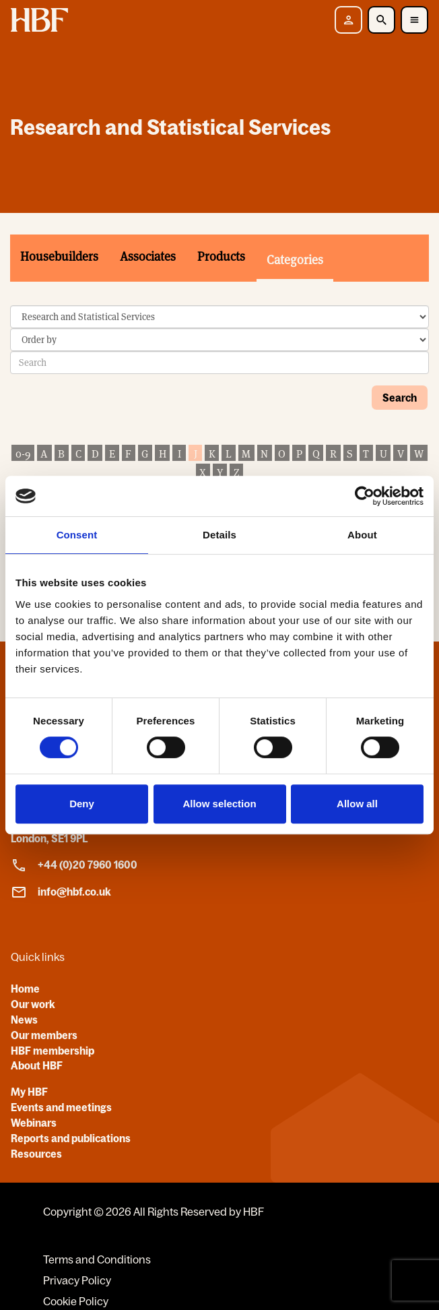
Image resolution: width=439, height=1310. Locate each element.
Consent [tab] (77, 534)
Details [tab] (219, 534)
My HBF (29, 1091)
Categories (295, 260)
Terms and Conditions (97, 1259)
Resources (36, 1153)
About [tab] (362, 534)
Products (221, 256)
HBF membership (52, 1050)
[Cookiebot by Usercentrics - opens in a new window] (365, 496)
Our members (44, 1035)
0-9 (22, 454)
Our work (33, 1004)
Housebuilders (59, 256)
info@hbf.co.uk (61, 892)
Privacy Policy (77, 1280)
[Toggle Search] (381, 20)
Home (25, 988)
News (24, 1019)
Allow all (357, 803)
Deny (81, 803)
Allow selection (219, 803)
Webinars (34, 1122)
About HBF (37, 1065)
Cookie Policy (75, 1301)
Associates (148, 256)
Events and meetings (61, 1107)
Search (399, 397)
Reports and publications (71, 1138)
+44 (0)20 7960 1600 (74, 865)
